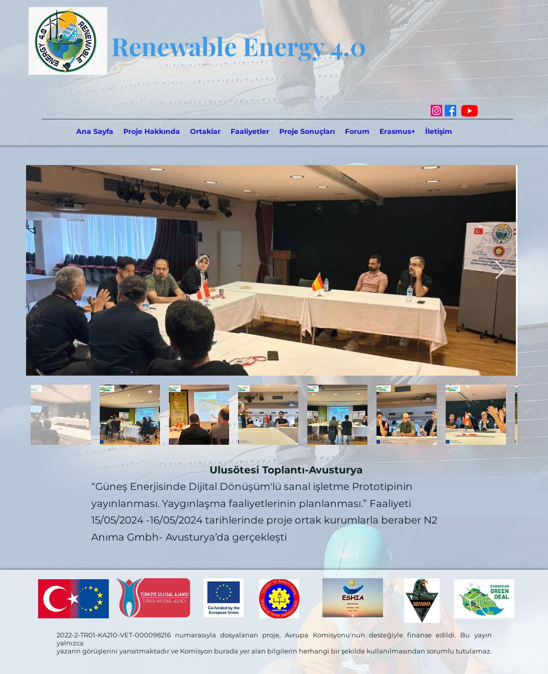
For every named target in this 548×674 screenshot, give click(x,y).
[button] (205, 131)
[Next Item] (500, 270)
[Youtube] (469, 110)
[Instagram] (436, 110)
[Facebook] (450, 110)
